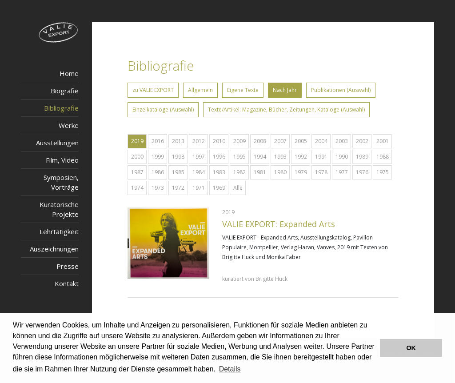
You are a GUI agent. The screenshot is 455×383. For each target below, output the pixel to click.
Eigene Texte (243, 90)
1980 (280, 172)
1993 (280, 156)
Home (69, 73)
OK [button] (411, 347)
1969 (219, 188)
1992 (301, 156)
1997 (198, 156)
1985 (178, 172)
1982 (239, 172)
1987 (137, 172)
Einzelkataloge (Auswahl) (163, 109)
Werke (69, 125)
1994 (260, 156)
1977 (341, 172)
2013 (178, 141)
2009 (239, 141)
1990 (341, 156)
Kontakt (67, 283)
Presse (67, 266)
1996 (219, 156)
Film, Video (62, 160)
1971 (198, 188)
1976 (362, 172)
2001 (382, 141)
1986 (158, 172)
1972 (178, 188)
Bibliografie (61, 108)
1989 (362, 156)
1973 (158, 188)
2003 (341, 141)
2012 (198, 141)
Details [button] (230, 369)
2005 (301, 141)
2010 (219, 141)
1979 (301, 172)
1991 (321, 156)
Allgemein (200, 90)
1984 (198, 172)
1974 (137, 188)
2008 (260, 141)
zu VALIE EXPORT (153, 90)
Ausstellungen (57, 142)
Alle (238, 188)
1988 (382, 156)
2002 (362, 141)
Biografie (65, 90)
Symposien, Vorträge (61, 182)
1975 (382, 172)
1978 (321, 172)
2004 (321, 141)
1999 (158, 156)
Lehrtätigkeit (59, 231)
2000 (137, 156)
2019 (137, 141)
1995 (239, 156)
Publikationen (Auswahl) (341, 90)
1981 (260, 172)
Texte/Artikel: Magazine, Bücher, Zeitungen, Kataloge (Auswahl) (286, 109)
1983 (219, 172)
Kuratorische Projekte (59, 209)
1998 (178, 156)
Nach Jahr (285, 90)
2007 (280, 141)
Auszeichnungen (54, 248)
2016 (158, 141)
